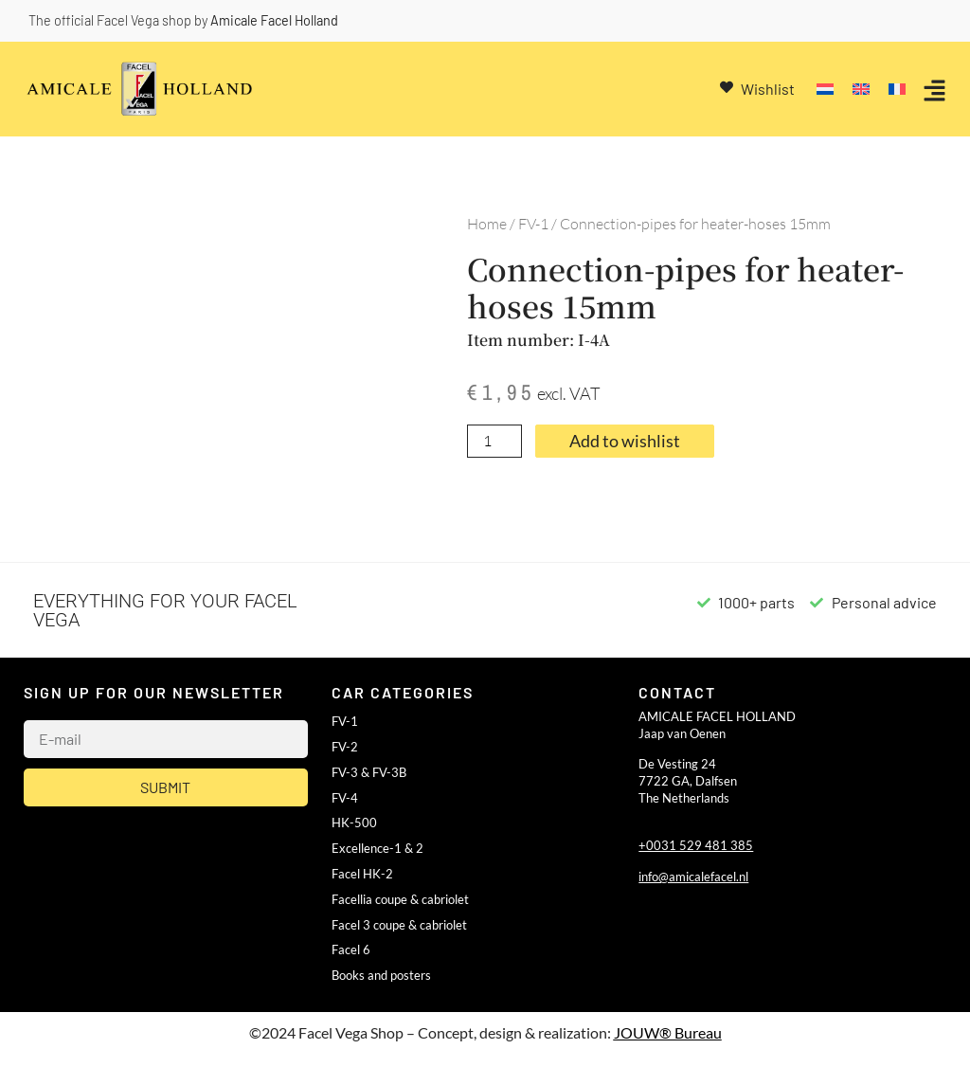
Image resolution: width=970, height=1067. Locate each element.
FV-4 (345, 797)
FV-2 (345, 746)
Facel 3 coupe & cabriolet (399, 924)
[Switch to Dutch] (825, 89)
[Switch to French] (897, 89)
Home (487, 223)
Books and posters (381, 975)
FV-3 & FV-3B (369, 772)
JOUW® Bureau (668, 1032)
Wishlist (768, 89)
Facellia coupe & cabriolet (400, 899)
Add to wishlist (624, 441)
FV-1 (533, 223)
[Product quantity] (494, 442)
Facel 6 (351, 949)
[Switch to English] (861, 89)
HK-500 (354, 822)
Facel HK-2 (362, 873)
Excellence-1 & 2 (377, 848)
